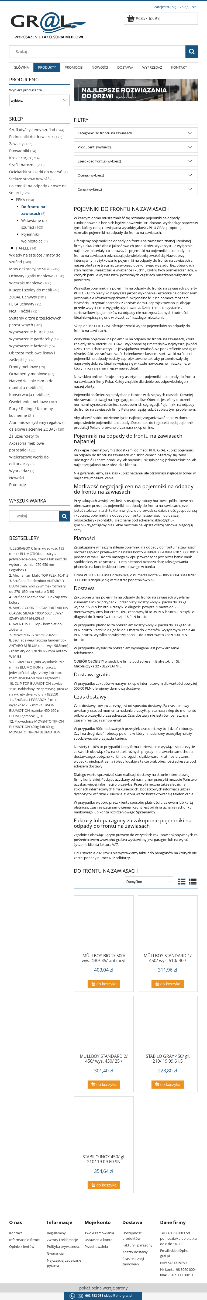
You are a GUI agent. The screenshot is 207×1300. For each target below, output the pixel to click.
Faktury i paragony (137, 1245)
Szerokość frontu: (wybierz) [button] (99, 161)
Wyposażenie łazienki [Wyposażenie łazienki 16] (28, 345)
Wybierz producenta (25, 90)
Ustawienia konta (98, 1239)
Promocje (17, 484)
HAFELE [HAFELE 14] (22, 248)
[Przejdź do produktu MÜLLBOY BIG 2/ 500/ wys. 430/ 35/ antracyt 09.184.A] (104, 926)
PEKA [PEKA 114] (20, 199)
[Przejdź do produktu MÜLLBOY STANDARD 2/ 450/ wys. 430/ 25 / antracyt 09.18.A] (104, 1027)
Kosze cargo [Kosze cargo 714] (20, 157)
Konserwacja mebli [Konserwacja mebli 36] (26, 394)
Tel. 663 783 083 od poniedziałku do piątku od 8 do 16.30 (178, 1238)
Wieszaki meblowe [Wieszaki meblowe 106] (25, 282)
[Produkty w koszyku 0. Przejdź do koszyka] (144, 18)
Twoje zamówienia (99, 1233)
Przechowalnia (96, 1246)
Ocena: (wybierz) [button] (91, 175)
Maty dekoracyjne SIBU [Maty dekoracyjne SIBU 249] (29, 268)
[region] (136, 90)
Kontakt (15, 1233)
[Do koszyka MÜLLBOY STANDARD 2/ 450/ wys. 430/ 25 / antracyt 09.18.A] (104, 1084)
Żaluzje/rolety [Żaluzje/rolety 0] (21, 436)
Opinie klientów (21, 1246)
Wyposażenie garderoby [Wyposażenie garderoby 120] (31, 338)
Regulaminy (56, 1233)
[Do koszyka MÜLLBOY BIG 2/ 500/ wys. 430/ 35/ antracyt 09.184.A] (104, 984)
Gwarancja (55, 1253)
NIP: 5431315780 (173, 1262)
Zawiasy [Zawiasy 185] (16, 143)
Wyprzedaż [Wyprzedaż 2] (19, 470)
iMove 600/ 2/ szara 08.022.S (35, 634)
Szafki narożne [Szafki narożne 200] (22, 164)
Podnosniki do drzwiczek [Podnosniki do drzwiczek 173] (31, 136)
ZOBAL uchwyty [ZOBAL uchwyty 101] (23, 297)
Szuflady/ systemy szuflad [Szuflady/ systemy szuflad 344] (32, 129)
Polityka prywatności (63, 1246)
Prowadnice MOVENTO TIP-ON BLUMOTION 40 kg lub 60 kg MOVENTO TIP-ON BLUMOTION (36, 726)
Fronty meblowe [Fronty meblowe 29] (23, 366)
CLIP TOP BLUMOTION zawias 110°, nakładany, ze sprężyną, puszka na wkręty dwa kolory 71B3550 (38, 689)
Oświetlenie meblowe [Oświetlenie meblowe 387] (28, 401)
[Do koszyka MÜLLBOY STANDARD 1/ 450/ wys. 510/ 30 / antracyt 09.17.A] (167, 984)
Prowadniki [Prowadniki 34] (19, 150)
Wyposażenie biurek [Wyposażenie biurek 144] (27, 331)
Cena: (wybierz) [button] (90, 189)
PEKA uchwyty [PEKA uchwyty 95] (21, 304)
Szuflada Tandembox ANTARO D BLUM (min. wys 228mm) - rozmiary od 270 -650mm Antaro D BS (37, 586)
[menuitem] (21, 67)
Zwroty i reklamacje (62, 1239)
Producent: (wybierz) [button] (94, 147)
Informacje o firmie (24, 1239)
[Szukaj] (191, 51)
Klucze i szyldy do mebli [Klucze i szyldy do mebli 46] (30, 289)
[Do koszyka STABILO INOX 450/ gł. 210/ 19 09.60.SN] (104, 1185)
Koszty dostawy (135, 1251)
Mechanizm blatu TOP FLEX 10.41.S (40, 575)
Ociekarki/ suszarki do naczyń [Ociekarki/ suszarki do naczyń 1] (36, 171)
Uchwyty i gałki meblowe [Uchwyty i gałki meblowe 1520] (31, 275)
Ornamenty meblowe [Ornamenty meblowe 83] (28, 373)
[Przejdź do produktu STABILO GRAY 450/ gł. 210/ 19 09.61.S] (168, 1027)
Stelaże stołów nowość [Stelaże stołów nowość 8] (29, 178)
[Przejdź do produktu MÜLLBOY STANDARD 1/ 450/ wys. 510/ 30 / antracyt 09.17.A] (168, 926)
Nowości (16, 477)
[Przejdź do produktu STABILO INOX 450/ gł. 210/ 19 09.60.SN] (104, 1127)
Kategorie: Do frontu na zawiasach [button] (105, 133)
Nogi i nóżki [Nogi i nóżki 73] (19, 311)
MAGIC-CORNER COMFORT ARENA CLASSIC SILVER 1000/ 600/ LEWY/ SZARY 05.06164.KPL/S (38, 613)
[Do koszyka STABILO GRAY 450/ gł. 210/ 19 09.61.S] (167, 1084)
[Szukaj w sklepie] (99, 52)
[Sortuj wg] (149, 881)
